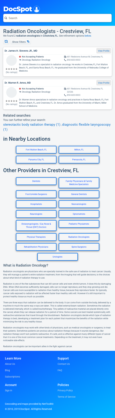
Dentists (36, 181)
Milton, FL (79, 149)
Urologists (57, 257)
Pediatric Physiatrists (79, 224)
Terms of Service (66, 396)
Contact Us (64, 364)
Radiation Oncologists (78, 237)
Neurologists (36, 214)
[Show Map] (6, 41)
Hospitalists (36, 204)
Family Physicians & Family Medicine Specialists (79, 183)
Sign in (8, 390)
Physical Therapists (36, 237)
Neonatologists (79, 204)
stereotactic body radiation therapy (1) (31, 125)
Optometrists (79, 214)
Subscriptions (12, 376)
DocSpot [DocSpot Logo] (20, 8)
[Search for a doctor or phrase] (57, 18)
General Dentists (79, 194)
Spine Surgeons (79, 247)
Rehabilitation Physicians (36, 247)
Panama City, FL (36, 159)
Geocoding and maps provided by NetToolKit (29, 403)
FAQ (60, 370)
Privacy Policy (65, 390)
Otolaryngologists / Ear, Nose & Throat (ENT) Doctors (36, 225)
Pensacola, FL (78, 159)
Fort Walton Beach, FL (36, 149)
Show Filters (20, 41)
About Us (10, 364)
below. (88, 35)
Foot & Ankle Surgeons (36, 194)
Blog (7, 370)
